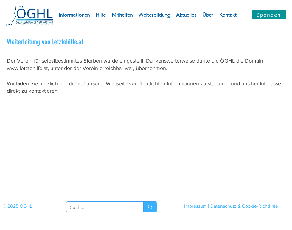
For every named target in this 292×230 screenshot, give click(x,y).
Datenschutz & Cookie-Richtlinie (244, 206)
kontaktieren (43, 91)
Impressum (195, 206)
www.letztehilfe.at (27, 68)
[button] (74, 14)
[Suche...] (100, 207)
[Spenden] (269, 14)
